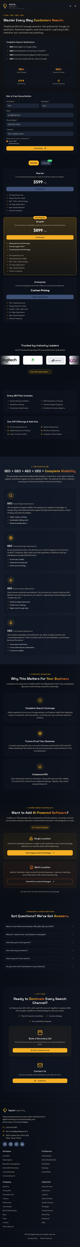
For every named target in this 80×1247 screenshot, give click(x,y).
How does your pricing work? (40, 942)
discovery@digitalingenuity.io (15, 1131)
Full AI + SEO (13, 141)
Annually (46, 162)
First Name (10, 101)
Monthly (33, 163)
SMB (43, 1223)
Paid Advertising (14, 143)
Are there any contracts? (40, 950)
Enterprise (45, 1219)
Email (8, 111)
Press (5, 1219)
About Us (6, 1187)
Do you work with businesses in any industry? (40, 966)
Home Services (47, 1187)
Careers (6, 1199)
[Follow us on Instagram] (10, 1144)
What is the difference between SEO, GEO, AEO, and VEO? (40, 926)
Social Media (46, 1172)
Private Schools (47, 1211)
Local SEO (6, 1156)
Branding (45, 1168)
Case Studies (7, 1207)
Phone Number (12, 120)
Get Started (40, 148)
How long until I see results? (40, 958)
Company (9, 129)
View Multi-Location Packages (40, 882)
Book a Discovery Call (40, 1050)
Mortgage (45, 1207)
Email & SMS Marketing (10, 1168)
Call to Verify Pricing (40, 298)
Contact (5, 1223)
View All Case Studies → (40, 372)
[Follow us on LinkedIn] (22, 1144)
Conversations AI (9, 1176)
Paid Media (45, 1164)
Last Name (45, 101)
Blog (4, 1215)
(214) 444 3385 (10, 1127)
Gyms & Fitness (47, 1199)
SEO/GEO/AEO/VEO (49, 1160)
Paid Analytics (7, 1160)
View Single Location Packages (40, 852)
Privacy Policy (32, 1238)
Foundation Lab (8, 1195)
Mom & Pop (46, 1215)
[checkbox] (7, 141)
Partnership (7, 1203)
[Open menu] (75, 6)
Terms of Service (46, 1238)
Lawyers (45, 1195)
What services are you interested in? (17, 138)
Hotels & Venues (47, 1203)
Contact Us (40, 1081)
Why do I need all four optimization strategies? (40, 934)
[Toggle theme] (70, 6)
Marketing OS (46, 1156)
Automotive (46, 1191)
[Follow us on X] (16, 1144)
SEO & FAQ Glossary (10, 1211)
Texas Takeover (8, 1227)
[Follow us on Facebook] (5, 1144)
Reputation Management (11, 1164)
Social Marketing (8, 1172)
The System (7, 1191)
